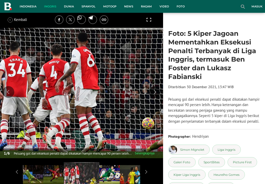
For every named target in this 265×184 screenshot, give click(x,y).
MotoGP (109, 6)
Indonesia (28, 6)
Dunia (69, 6)
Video (164, 6)
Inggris (50, 6)
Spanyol (89, 6)
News (128, 6)
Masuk (256, 6)
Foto (181, 6)
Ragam (146, 6)
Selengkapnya (144, 153)
